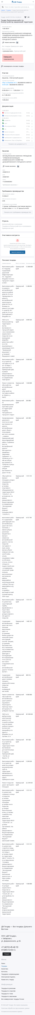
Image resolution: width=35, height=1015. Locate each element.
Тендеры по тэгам (7, 994)
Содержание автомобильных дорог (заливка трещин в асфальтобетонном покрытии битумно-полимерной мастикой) (8, 683)
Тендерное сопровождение (10, 974)
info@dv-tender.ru (8, 950)
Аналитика (4, 969)
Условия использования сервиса (11, 1012)
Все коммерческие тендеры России (12, 999)
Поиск (3, 964)
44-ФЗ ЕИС (5, 85)
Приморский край (19, 51)
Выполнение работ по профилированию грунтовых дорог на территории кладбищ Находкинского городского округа (8, 408)
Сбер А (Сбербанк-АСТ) (9, 83)
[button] (17, 213)
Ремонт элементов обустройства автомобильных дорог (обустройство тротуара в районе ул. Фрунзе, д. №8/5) (8, 390)
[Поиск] (3, 7)
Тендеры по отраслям (8, 991)
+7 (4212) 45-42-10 (9, 947)
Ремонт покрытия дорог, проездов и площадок (8, 785)
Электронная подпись (8, 977)
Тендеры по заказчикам (9, 997)
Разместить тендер (7, 980)
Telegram (6, 954)
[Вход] (33, 2)
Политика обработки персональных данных (15, 1008)
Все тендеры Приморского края (12, 46)
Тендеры (4, 966)
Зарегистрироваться (17, 252)
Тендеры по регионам (8, 989)
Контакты (4, 972)
